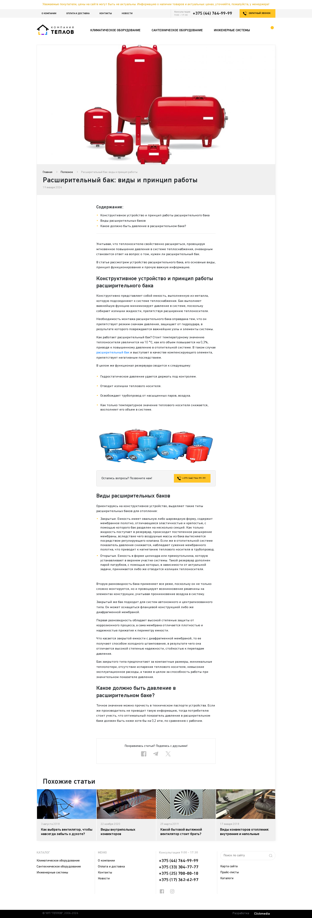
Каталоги (226, 878)
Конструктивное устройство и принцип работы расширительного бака (155, 215)
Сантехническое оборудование (59, 866)
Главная (47, 172)
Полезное (67, 172)
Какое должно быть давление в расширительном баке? (143, 226)
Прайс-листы (229, 872)
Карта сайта (229, 866)
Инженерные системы (52, 872)
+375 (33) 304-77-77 (178, 867)
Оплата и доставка (78, 13)
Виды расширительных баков (123, 220)
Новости (127, 13)
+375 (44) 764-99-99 (212, 13)
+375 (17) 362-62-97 (178, 880)
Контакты (105, 13)
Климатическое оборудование (58, 860)
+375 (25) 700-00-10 (178, 873)
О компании (49, 13)
